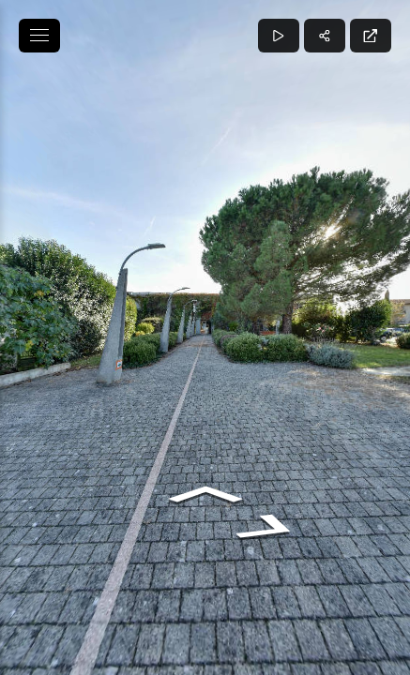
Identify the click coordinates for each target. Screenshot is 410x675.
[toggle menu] (39, 35)
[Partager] (324, 35)
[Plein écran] (370, 35)
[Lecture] (278, 35)
